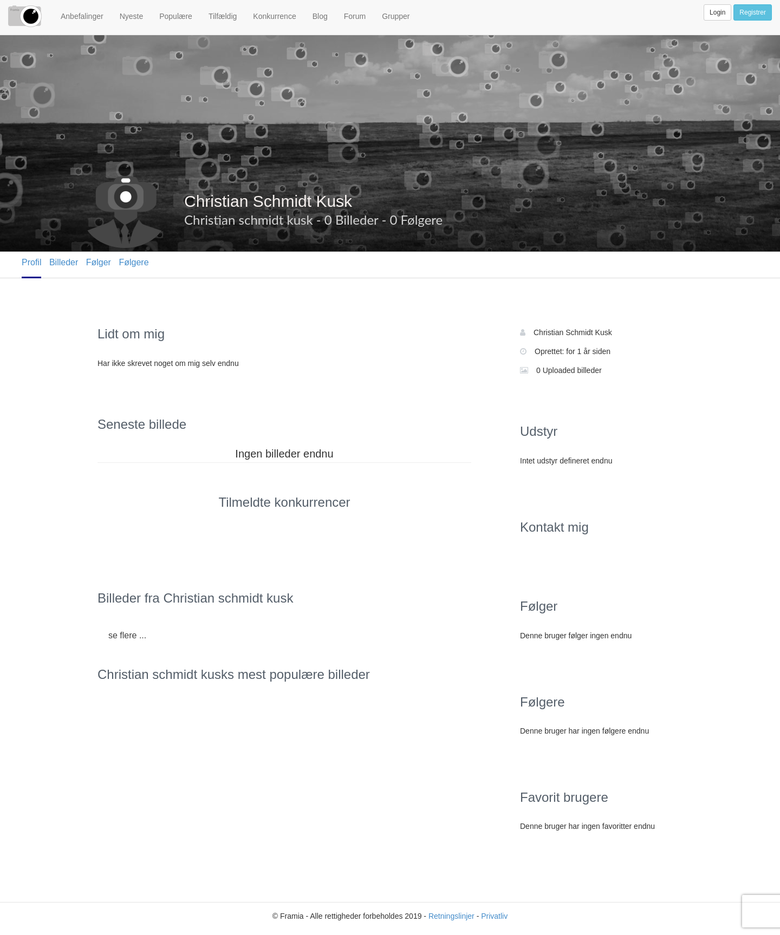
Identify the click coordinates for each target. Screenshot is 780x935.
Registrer (752, 12)
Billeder (63, 262)
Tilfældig (223, 16)
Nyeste (132, 16)
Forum (355, 16)
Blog (320, 16)
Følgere (133, 262)
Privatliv (494, 916)
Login (717, 12)
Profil (31, 262)
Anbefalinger (82, 16)
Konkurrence (274, 16)
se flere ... (127, 635)
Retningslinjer (451, 916)
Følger (98, 262)
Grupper (396, 16)
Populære (175, 16)
